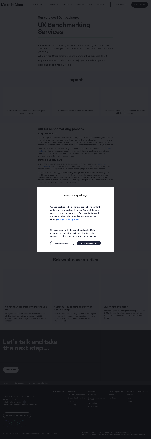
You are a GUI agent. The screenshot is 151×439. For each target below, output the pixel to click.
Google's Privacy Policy (68, 219)
